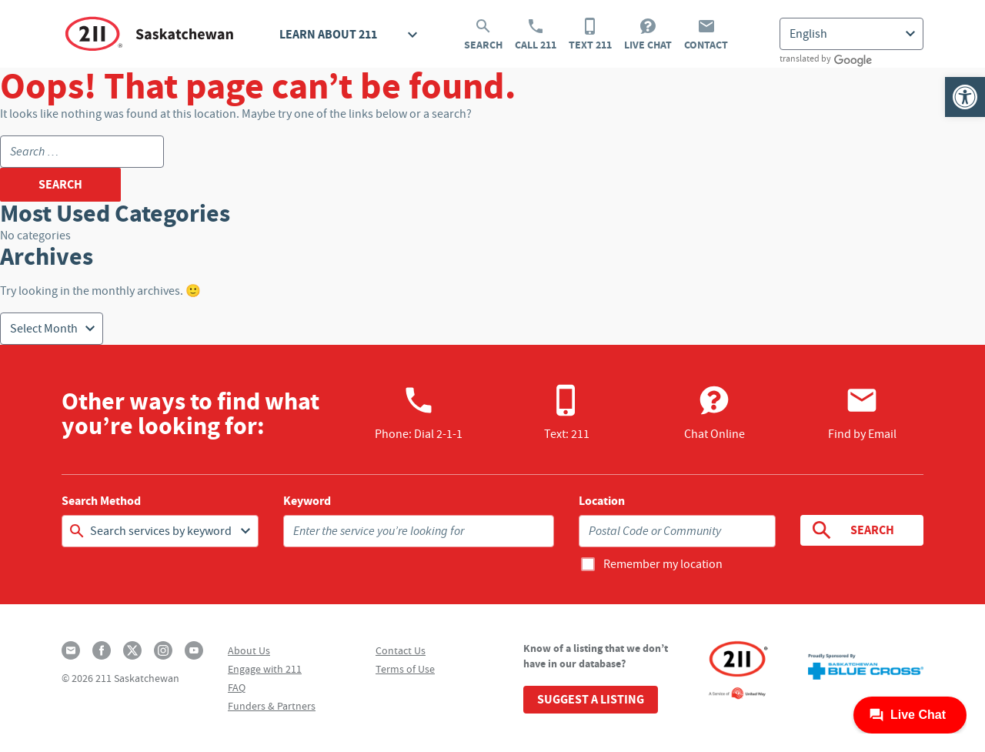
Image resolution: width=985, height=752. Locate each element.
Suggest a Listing (590, 699)
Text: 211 (566, 412)
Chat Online (714, 412)
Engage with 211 (265, 669)
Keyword (307, 501)
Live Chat (648, 34)
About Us (249, 650)
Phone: (418, 412)
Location (602, 501)
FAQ (236, 687)
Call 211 (535, 34)
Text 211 (590, 34)
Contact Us (401, 650)
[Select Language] (851, 34)
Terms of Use (405, 669)
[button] (965, 97)
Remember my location (663, 564)
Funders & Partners (272, 706)
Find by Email (862, 412)
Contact (706, 34)
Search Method (101, 501)
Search (483, 34)
